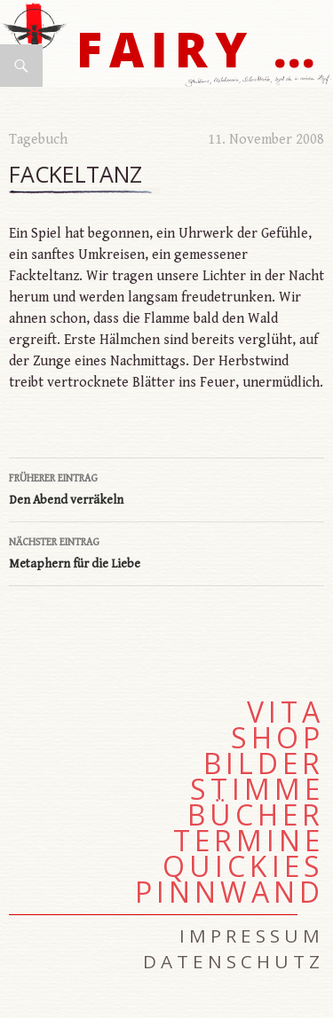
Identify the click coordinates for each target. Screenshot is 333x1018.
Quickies (243, 866)
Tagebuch (38, 139)
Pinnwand (229, 892)
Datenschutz (233, 961)
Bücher (255, 815)
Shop (277, 737)
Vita (285, 712)
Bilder (263, 763)
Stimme (257, 789)
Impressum (251, 935)
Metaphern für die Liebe (166, 551)
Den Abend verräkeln (166, 487)
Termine (248, 840)
